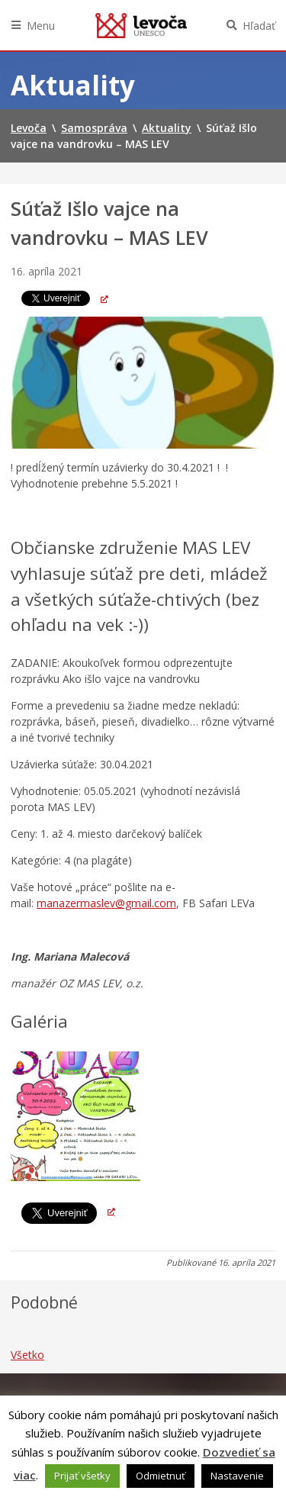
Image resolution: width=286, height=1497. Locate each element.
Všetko (27, 1354)
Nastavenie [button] (237, 1476)
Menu (41, 25)
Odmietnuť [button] (160, 1476)
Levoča (141, 25)
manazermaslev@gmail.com (106, 903)
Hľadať (259, 25)
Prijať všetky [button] (82, 1476)
